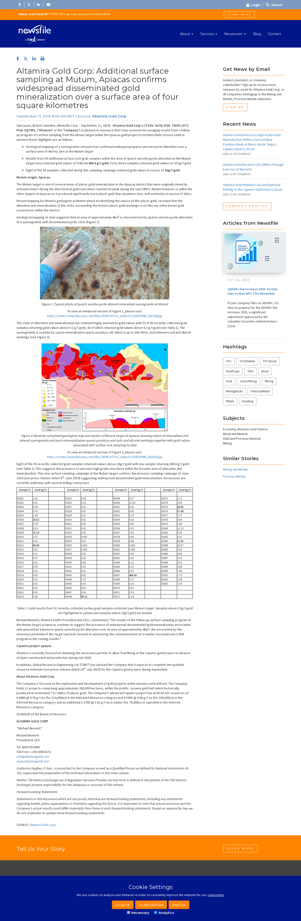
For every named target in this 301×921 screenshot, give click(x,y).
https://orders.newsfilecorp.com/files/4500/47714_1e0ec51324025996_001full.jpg (104, 316)
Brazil (265, 371)
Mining (269, 381)
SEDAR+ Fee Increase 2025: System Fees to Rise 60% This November (253, 291)
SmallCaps (232, 371)
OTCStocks (270, 361)
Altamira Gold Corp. (109, 116)
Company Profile (247, 206)
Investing (247, 401)
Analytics (164, 913)
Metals (230, 401)
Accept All (123, 905)
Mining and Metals (235, 469)
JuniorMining (248, 381)
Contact (274, 34)
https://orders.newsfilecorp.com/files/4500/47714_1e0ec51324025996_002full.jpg (104, 457)
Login (253, 4)
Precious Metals (234, 476)
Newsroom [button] (235, 34)
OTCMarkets (247, 361)
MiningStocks (234, 391)
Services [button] (208, 34)
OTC (229, 361)
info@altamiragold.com (32, 756)
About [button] (186, 34)
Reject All (179, 905)
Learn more (216, 895)
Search (274, 4)
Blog (257, 34)
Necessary (138, 913)
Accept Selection (151, 905)
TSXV (250, 371)
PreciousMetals (260, 391)
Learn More (239, 14)
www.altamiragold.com (32, 761)
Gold (229, 381)
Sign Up (235, 107)
